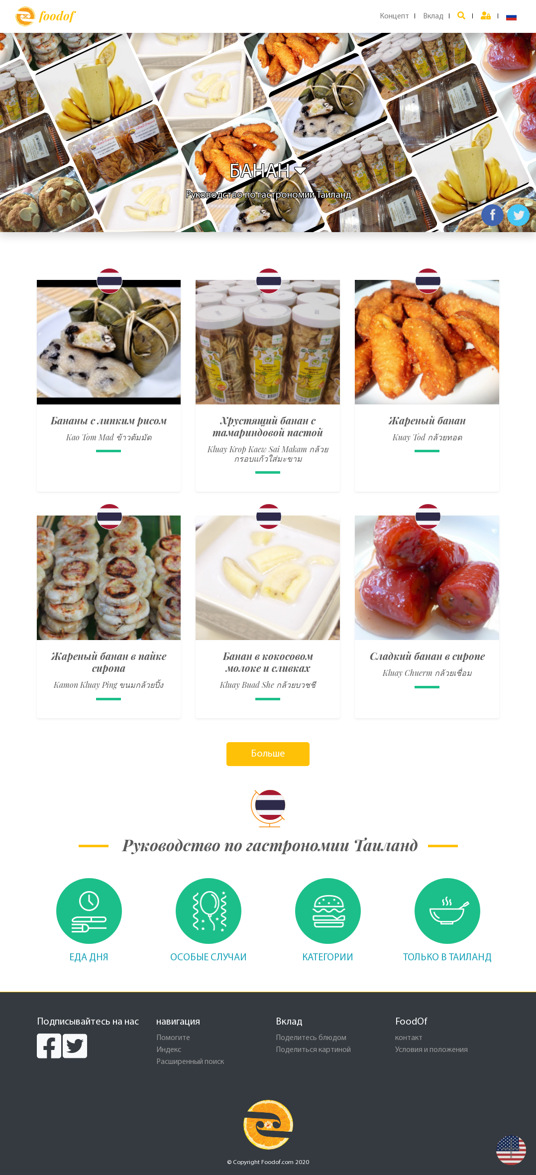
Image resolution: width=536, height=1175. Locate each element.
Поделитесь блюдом (311, 1038)
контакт (409, 1038)
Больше (268, 754)
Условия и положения (431, 1050)
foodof (44, 16)
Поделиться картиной (313, 1050)
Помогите (173, 1038)
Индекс (168, 1050)
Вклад (433, 16)
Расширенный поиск (190, 1062)
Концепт (394, 16)
